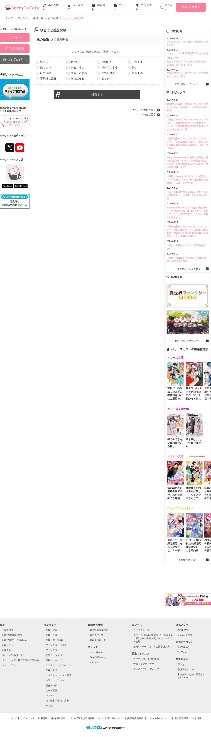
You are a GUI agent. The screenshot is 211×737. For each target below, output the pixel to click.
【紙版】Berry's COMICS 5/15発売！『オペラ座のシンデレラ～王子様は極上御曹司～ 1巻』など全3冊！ (187, 179)
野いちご (182, 664)
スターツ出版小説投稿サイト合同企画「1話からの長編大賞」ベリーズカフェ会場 (153, 638)
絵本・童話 (51, 690)
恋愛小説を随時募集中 (197, 456)
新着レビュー (9, 645)
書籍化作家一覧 (98, 640)
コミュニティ (9, 665)
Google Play (21, 186)
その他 (49, 705)
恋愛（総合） (53, 630)
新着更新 (6, 650)
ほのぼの (43, 72)
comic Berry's (97, 652)
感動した (104, 61)
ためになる (75, 78)
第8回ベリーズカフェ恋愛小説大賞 (151, 646)
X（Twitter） (183, 647)
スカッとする (76, 72)
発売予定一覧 (97, 635)
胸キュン (43, 67)
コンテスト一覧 (141, 630)
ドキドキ (135, 61)
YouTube (182, 652)
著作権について (115, 718)
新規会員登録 (191, 7)
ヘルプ (13, 718)
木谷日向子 (58, 39)
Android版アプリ (186, 635)
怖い (133, 67)
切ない (72, 61)
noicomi (94, 662)
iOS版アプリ (184, 630)
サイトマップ (27, 718)
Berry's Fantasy (98, 657)
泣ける (42, 61)
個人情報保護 (181, 718)
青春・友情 (51, 670)
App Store (7, 186)
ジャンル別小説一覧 (12, 655)
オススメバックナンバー (146, 668)
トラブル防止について (159, 718)
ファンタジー (53, 650)
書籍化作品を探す (187, 559)
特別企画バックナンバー (187, 340)
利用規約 (42, 718)
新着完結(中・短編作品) (14, 640)
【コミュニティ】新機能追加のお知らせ (187, 53)
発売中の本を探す (99, 630)
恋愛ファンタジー (55, 655)
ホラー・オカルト (55, 680)
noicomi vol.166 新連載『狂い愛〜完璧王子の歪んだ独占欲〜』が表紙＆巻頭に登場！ (187, 107)
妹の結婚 (43, 39)
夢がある (135, 72)
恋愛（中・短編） (55, 640)
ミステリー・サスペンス (58, 665)
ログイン (169, 7)
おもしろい (75, 67)
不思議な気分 (46, 78)
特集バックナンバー (143, 663)
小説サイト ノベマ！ (188, 669)
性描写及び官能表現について (88, 718)
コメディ (50, 695)
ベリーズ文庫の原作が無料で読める (20, 660)
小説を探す (7, 630)
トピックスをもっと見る (187, 268)
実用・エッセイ (54, 660)
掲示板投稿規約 (135, 718)
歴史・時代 (51, 685)
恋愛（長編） (53, 635)
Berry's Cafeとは (15, 59)
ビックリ (104, 78)
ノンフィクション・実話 (58, 675)
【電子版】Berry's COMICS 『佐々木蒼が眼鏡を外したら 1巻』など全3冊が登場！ (186, 195)
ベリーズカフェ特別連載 (146, 658)
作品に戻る (149, 114)
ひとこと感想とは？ (144, 109)
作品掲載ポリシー (60, 718)
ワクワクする (107, 67)
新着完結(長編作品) (12, 635)
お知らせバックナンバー (187, 84)
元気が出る (106, 72)
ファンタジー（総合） (57, 645)
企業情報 (196, 718)
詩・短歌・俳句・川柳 (57, 700)
